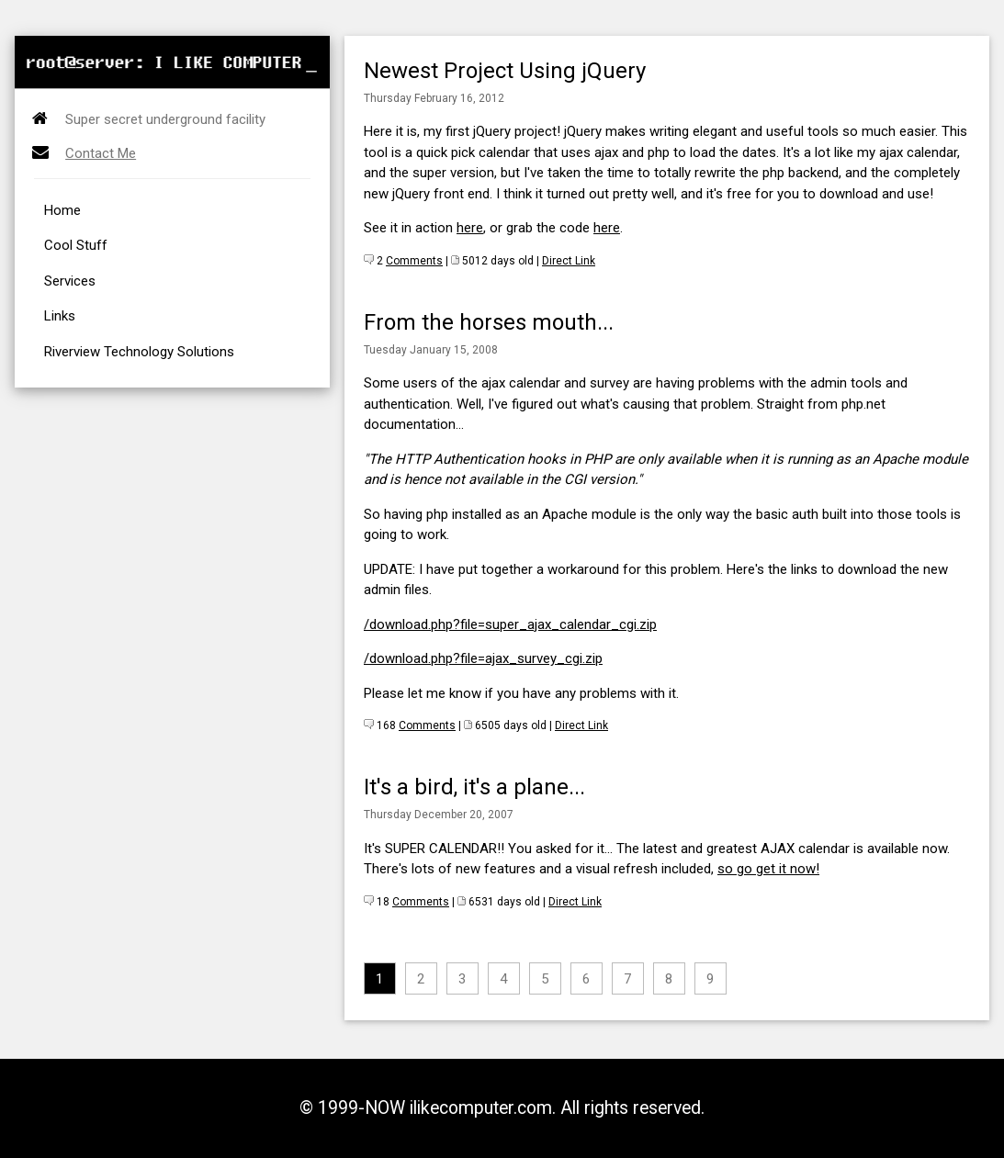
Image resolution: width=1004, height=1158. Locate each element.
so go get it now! (768, 868)
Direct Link (568, 260)
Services (70, 281)
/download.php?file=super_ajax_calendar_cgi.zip (510, 624)
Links (59, 316)
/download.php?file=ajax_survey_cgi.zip (483, 658)
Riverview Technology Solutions (139, 351)
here (470, 227)
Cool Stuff (75, 245)
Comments (414, 260)
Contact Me (100, 153)
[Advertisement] (215, 8)
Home (62, 210)
